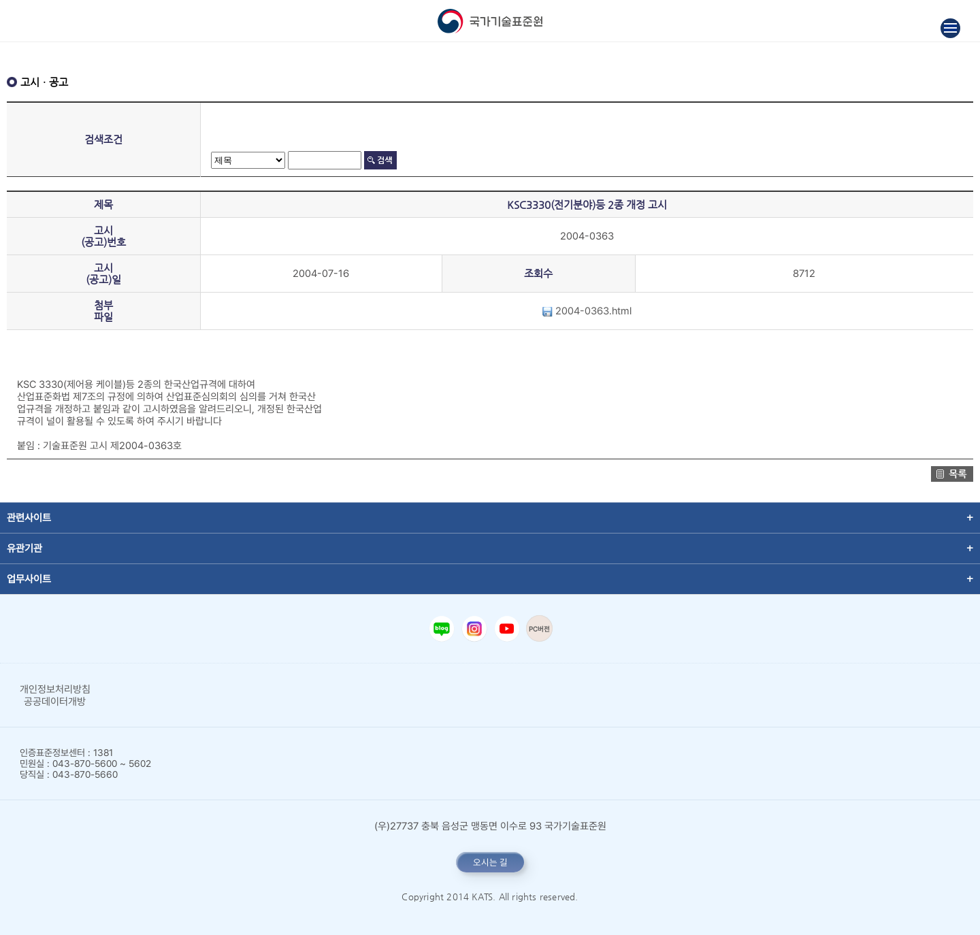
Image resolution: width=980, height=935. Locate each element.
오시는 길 (490, 862)
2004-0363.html (587, 311)
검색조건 (103, 139)
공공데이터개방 (55, 701)
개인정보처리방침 (55, 689)
